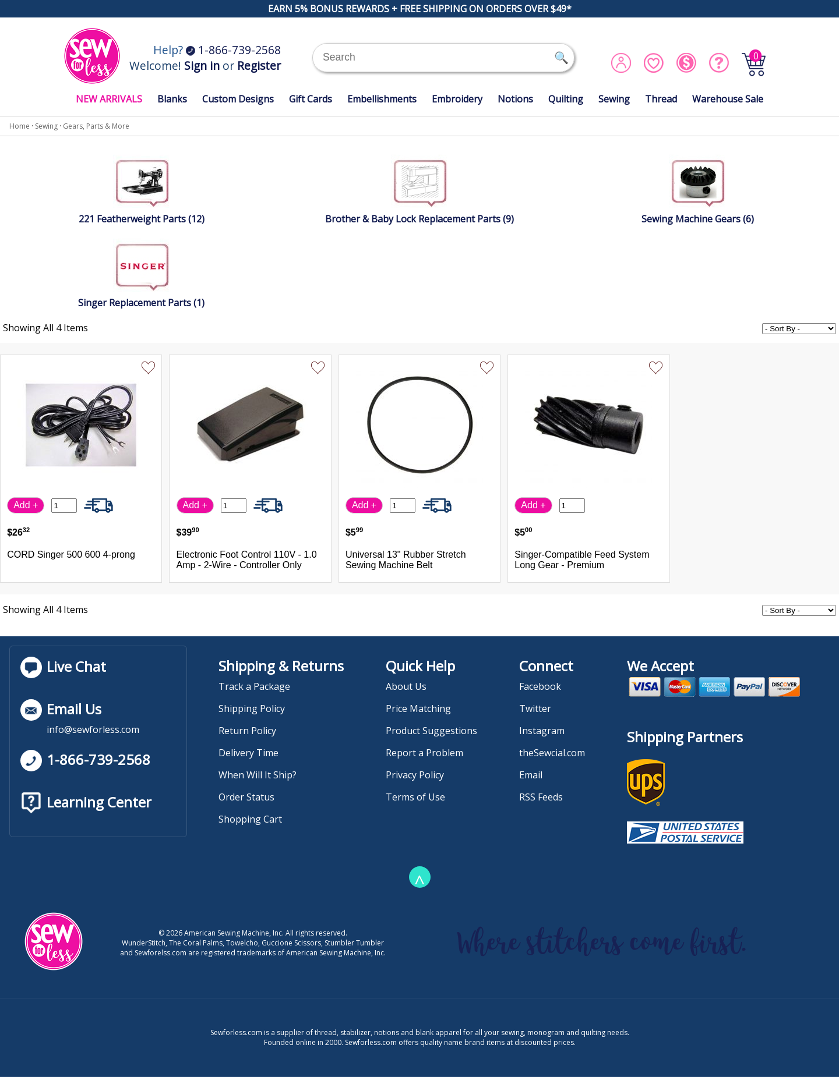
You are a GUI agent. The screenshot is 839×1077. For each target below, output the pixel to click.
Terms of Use (415, 797)
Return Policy (247, 730)
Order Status (246, 797)
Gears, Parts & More (96, 126)
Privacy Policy (415, 774)
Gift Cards (310, 99)
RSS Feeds (541, 797)
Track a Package (254, 686)
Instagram (542, 730)
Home (19, 126)
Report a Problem (424, 752)
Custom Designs (238, 99)
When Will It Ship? (257, 774)
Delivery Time (248, 752)
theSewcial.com (552, 752)
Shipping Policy (251, 708)
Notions (515, 99)
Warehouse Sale (727, 99)
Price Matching (418, 708)
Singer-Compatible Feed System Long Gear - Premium (581, 560)
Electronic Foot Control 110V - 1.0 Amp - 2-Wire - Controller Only (247, 560)
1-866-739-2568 (233, 50)
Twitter (535, 708)
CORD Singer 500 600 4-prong (71, 554)
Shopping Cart (250, 819)
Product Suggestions (431, 730)
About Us (406, 686)
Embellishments (382, 99)
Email (530, 774)
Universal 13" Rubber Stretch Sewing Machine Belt (406, 560)
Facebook (540, 686)
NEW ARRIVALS (109, 99)
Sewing (614, 99)
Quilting (565, 99)
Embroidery (457, 99)
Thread (661, 99)
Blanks (172, 99)
